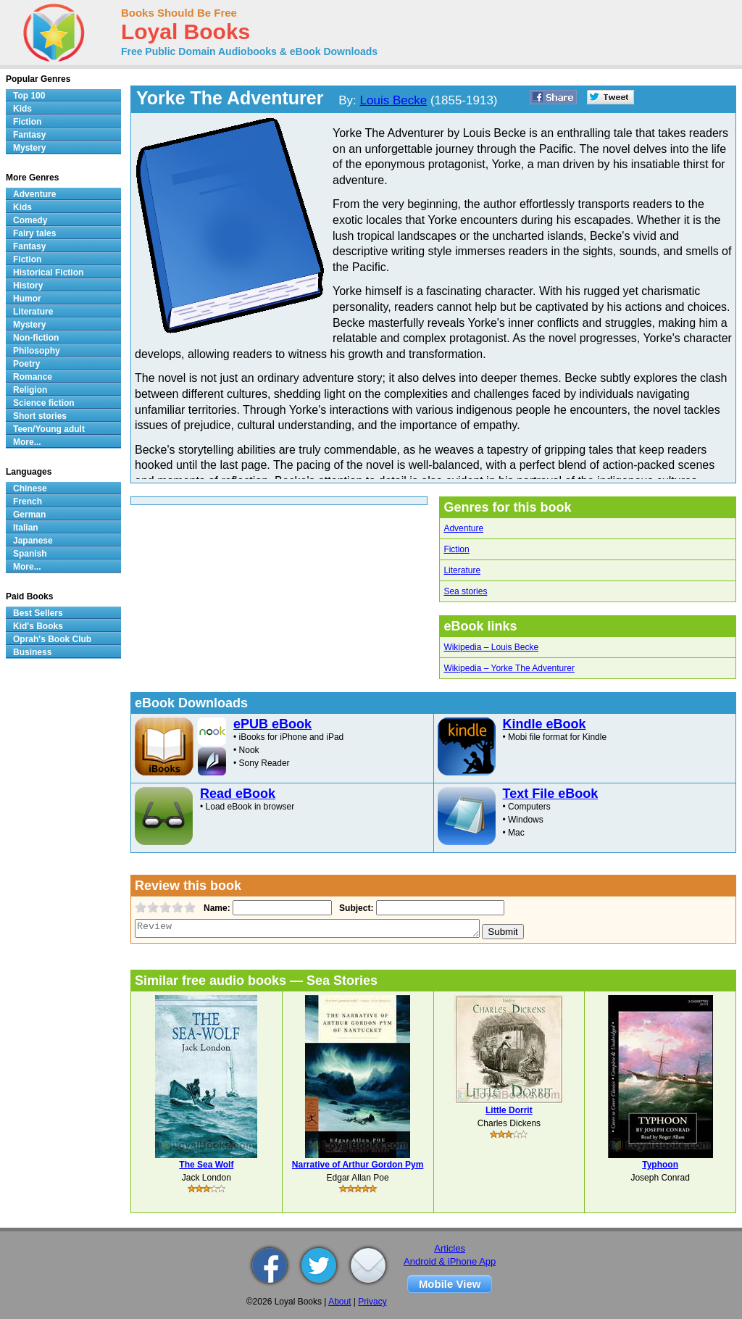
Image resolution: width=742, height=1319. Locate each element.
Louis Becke (394, 100)
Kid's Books (38, 626)
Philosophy (36, 351)
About (339, 1302)
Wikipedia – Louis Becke (490, 647)
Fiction (456, 549)
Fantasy (29, 135)
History (28, 285)
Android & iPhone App (450, 1261)
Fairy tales (34, 233)
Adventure (463, 528)
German (29, 514)
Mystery (29, 148)
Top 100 (29, 96)
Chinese (30, 488)
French (27, 501)
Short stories (40, 416)
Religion (30, 390)
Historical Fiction (48, 272)
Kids (22, 109)
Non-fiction (36, 338)
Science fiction (44, 403)
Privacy (372, 1302)
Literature (461, 570)
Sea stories (465, 591)
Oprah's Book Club (52, 639)
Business (32, 652)
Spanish (30, 554)
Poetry (26, 364)
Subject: (354, 908)
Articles (449, 1248)
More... (27, 442)
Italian (25, 528)
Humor (27, 299)
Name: (216, 908)
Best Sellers (38, 613)
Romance (32, 377)
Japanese (33, 541)
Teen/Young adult (49, 429)
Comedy (30, 220)
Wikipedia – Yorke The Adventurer (509, 668)
